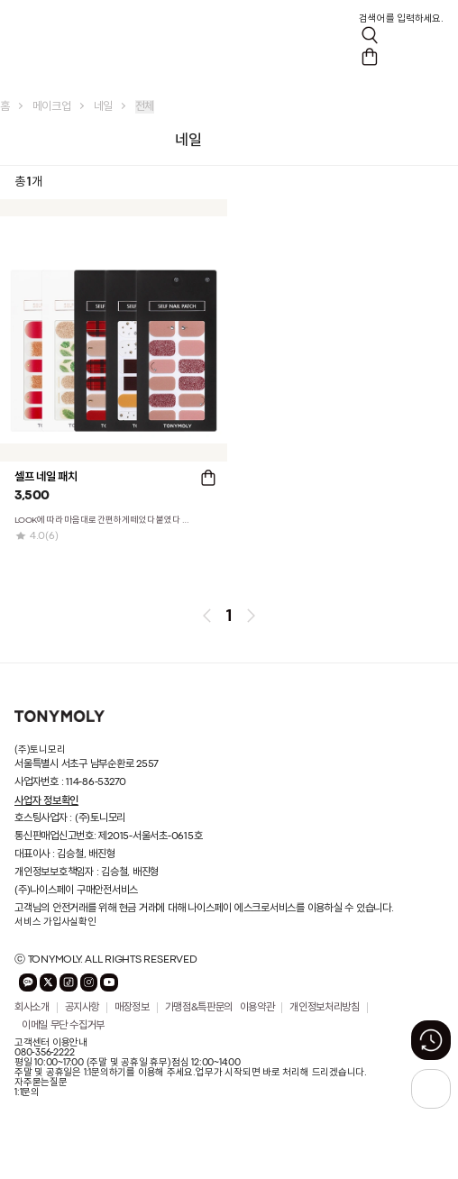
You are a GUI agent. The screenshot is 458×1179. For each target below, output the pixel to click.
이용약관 (257, 1007)
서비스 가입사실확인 (55, 922)
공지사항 (82, 1007)
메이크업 (51, 107)
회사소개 (32, 1007)
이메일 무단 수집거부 (63, 1025)
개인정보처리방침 (324, 1007)
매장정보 (132, 1007)
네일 (103, 107)
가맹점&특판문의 (199, 1007)
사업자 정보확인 (46, 800)
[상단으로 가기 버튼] (431, 1089)
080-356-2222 (44, 1052)
